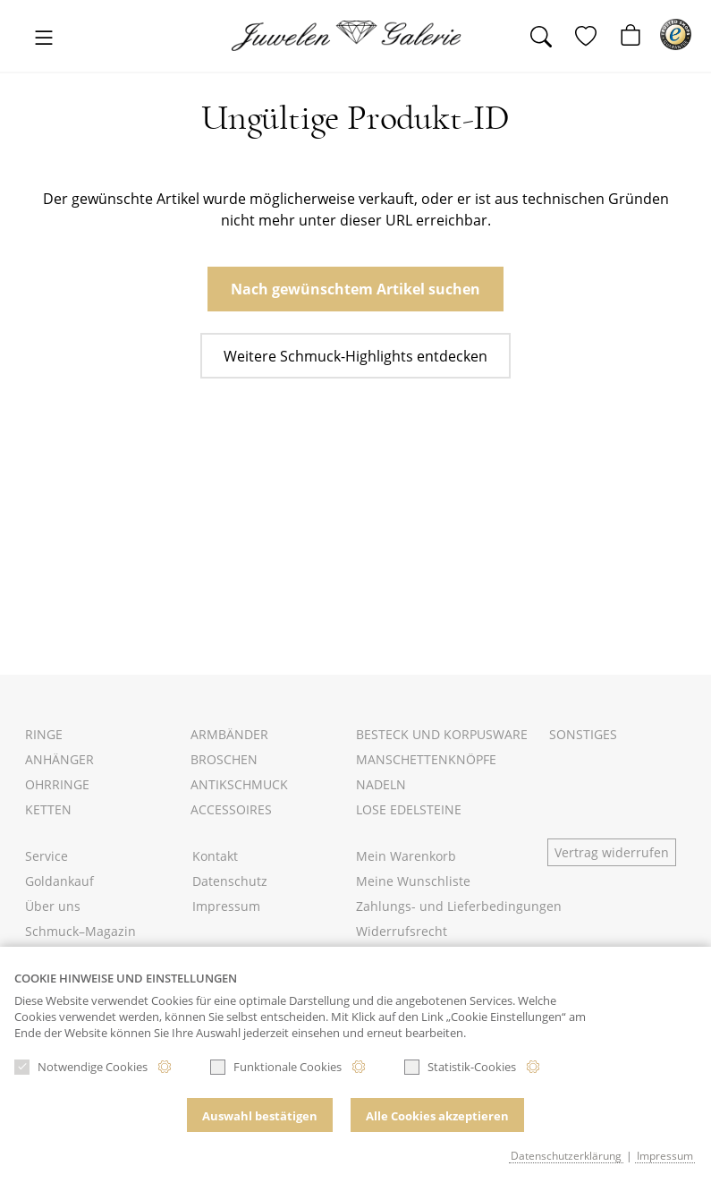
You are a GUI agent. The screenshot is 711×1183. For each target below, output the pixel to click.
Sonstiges (583, 734)
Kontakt (215, 855)
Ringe (44, 734)
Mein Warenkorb (406, 855)
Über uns (52, 906)
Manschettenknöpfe (426, 759)
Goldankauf (59, 880)
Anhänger (59, 759)
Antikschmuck (239, 784)
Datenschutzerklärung (566, 1155)
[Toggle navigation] (44, 39)
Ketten (48, 809)
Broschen (224, 759)
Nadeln (381, 784)
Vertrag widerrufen (611, 852)
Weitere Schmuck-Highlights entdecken (355, 356)
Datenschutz (229, 880)
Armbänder (229, 734)
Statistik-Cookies (460, 1067)
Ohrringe (57, 784)
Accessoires (231, 809)
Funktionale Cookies (276, 1067)
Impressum (226, 906)
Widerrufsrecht (401, 931)
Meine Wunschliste (413, 880)
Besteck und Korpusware (442, 734)
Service (46, 855)
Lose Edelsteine (408, 809)
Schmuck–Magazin (80, 931)
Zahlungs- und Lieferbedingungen (459, 906)
